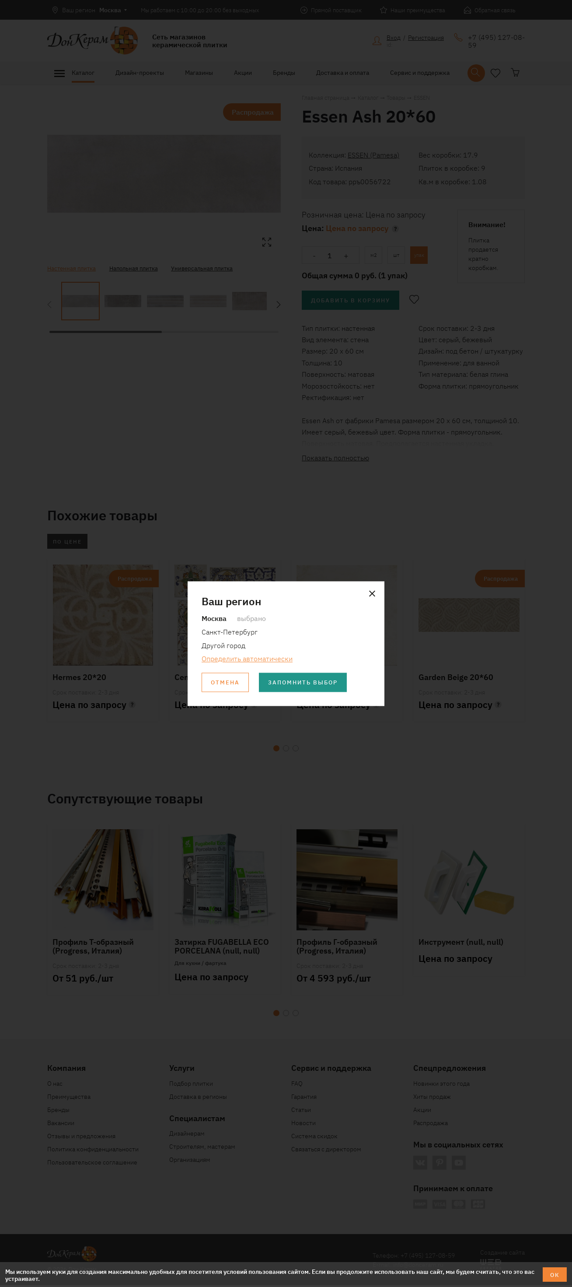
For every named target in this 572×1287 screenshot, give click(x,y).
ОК (554, 1274)
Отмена (226, 682)
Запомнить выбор (307, 682)
